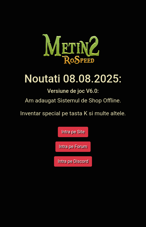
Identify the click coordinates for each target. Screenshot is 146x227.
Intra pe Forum (73, 146)
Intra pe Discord (73, 161)
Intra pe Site (73, 131)
